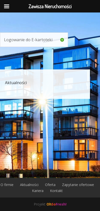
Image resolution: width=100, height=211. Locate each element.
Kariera (38, 190)
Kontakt (56, 190)
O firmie (7, 184)
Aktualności (16, 82)
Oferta (50, 184)
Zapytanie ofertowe (78, 184)
